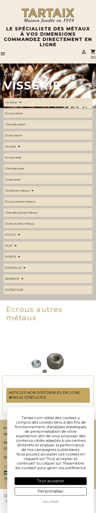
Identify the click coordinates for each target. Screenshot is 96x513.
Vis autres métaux (20, 190)
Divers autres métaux (22, 224)
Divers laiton (16, 135)
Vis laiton (14, 102)
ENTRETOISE (17, 290)
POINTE (13, 257)
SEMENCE (15, 279)
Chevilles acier (17, 168)
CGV (7, 448)
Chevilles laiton (18, 124)
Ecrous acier (16, 157)
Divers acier (16, 179)
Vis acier (13, 146)
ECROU (13, 235)
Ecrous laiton (17, 113)
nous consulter (27, 397)
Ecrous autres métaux (23, 201)
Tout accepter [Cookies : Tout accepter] (50, 481)
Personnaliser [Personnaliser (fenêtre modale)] (51, 491)
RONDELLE (16, 268)
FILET (11, 246)
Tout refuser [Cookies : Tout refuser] (51, 501)
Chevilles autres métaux (24, 213)
